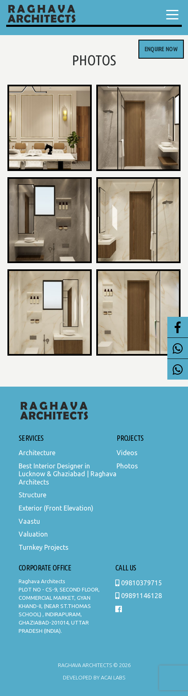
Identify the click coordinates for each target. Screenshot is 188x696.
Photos (127, 466)
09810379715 (138, 583)
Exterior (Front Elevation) (56, 508)
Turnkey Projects (44, 547)
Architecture (37, 452)
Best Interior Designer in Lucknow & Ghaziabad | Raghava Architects (68, 474)
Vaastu (29, 521)
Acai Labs (112, 677)
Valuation (33, 534)
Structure (32, 495)
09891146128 (138, 595)
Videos (127, 452)
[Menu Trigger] (172, 14)
